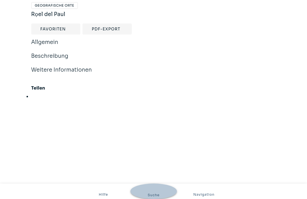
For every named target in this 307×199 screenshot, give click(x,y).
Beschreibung (49, 60)
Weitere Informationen (61, 73)
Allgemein (44, 46)
